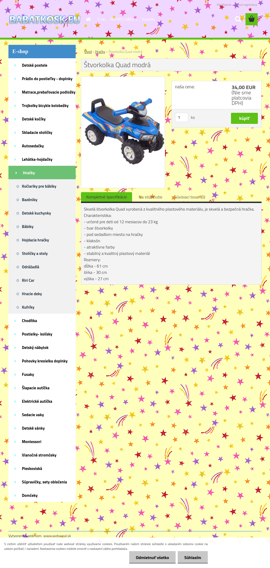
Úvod (88, 51)
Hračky (29, 173)
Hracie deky (32, 294)
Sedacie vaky (33, 415)
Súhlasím (192, 557)
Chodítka (29, 321)
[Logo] (44, 19)
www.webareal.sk (57, 535)
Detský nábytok (35, 347)
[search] (238, 19)
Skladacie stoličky (37, 132)
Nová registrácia (246, 4)
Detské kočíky (34, 119)
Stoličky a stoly (35, 253)
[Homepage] (87, 19)
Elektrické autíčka (37, 401)
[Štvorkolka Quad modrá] (123, 79)
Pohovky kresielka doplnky (45, 361)
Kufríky (28, 307)
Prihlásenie (224, 4)
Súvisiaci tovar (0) (189, 197)
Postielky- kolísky (37, 334)
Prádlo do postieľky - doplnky (47, 79)
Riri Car (28, 280)
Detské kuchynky (36, 213)
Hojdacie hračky (35, 240)
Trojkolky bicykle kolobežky (45, 106)
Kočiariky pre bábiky (39, 186)
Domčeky (30, 495)
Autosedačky (33, 146)
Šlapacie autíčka (36, 388)
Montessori (31, 442)
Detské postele (34, 65)
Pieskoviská (32, 468)
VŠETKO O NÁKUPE (124, 19)
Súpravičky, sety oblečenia (44, 482)
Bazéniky (29, 200)
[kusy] (181, 117)
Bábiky (27, 227)
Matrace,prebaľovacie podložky (48, 92)
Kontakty (148, 19)
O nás (102, 19)
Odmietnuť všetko (152, 557)
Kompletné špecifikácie (106, 197)
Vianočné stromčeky (39, 455)
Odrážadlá (30, 267)
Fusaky (28, 374)
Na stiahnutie (150, 197)
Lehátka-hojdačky (37, 159)
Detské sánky (33, 428)
